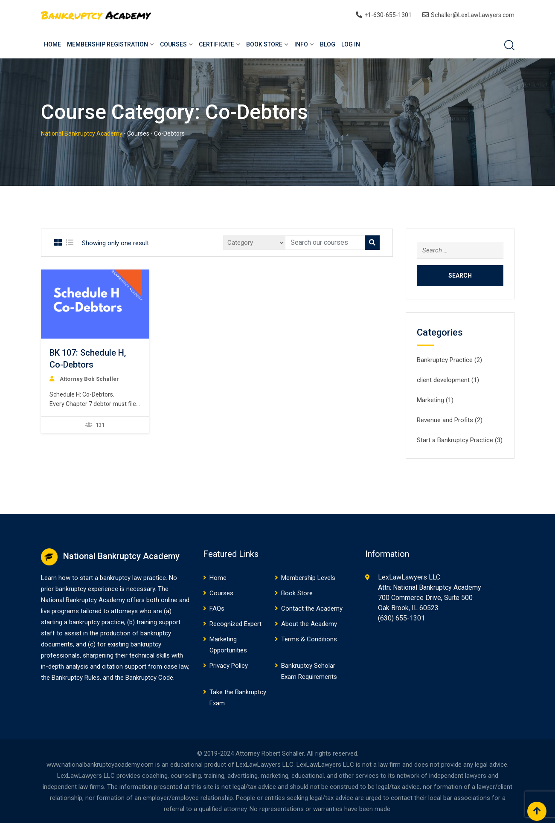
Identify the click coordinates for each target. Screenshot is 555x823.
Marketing (430, 400)
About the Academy (309, 624)
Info (301, 44)
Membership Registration (107, 44)
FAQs (216, 608)
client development (443, 380)
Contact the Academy (312, 608)
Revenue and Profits (445, 420)
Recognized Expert (235, 624)
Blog (327, 44)
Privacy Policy (228, 665)
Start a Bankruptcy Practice (455, 440)
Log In (350, 44)
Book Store (264, 44)
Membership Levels (308, 578)
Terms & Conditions (309, 639)
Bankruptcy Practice (445, 360)
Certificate (216, 44)
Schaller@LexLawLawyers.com (472, 15)
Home (52, 44)
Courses (173, 44)
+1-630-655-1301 (388, 15)
